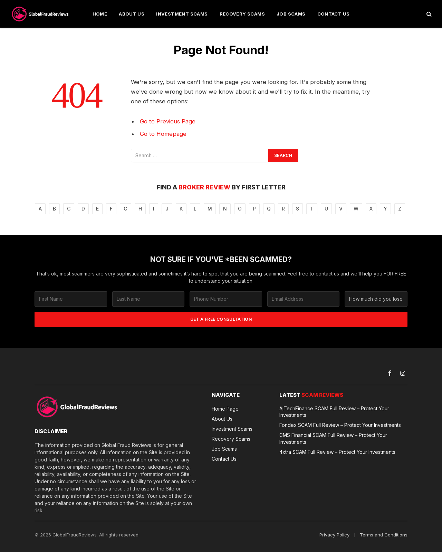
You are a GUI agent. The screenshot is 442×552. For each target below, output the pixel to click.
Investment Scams (182, 14)
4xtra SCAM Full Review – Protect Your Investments (337, 452)
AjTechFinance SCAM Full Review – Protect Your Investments (334, 411)
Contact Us (333, 14)
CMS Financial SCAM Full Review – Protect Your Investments (333, 438)
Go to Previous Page (167, 121)
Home (100, 14)
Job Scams (291, 14)
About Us (131, 14)
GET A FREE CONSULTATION (221, 319)
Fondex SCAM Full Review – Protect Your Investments (340, 425)
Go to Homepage (163, 133)
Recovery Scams (242, 14)
